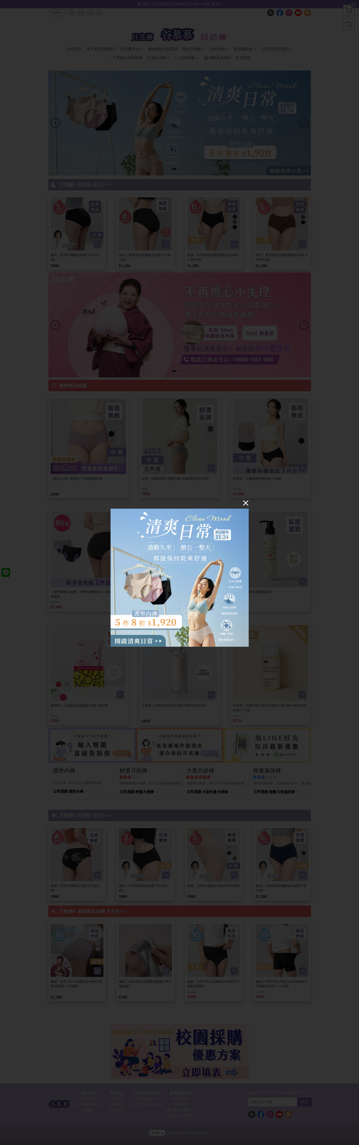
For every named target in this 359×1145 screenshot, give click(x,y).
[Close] (245, 503)
